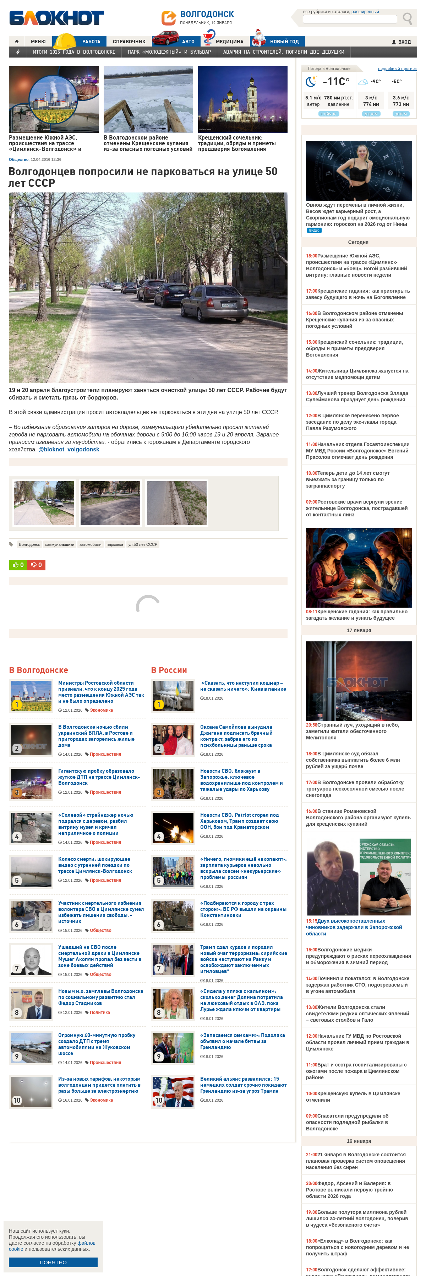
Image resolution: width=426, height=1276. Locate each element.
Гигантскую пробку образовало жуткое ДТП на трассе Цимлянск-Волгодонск (99, 777)
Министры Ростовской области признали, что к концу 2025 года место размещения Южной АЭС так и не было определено (101, 692)
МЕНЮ (38, 41)
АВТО (173, 41)
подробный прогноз (397, 68)
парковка (115, 544)
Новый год (274, 41)
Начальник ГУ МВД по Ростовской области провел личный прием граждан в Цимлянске (357, 1042)
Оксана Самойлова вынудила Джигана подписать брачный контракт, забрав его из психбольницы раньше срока (236, 736)
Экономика (101, 710)
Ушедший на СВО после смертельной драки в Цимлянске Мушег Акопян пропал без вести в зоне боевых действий (99, 956)
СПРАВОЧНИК (129, 41)
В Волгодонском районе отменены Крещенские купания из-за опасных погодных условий (354, 319)
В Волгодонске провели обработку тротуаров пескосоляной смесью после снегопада (355, 789)
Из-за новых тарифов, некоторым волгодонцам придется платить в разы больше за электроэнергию (99, 1085)
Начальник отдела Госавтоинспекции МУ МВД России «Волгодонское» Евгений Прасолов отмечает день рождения (358, 450)
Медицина (223, 40)
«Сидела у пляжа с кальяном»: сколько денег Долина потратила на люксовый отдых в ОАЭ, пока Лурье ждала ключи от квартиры (241, 1000)
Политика (100, 1012)
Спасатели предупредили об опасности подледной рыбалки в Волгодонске (347, 1122)
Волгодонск (29, 544)
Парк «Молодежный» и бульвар (169, 52)
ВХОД (401, 42)
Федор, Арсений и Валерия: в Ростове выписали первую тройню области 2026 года (349, 1189)
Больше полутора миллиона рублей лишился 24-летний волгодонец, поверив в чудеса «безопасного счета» (357, 1218)
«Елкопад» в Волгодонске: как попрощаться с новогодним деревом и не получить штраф (357, 1247)
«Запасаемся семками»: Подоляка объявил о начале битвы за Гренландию (242, 1041)
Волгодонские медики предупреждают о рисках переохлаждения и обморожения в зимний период (358, 956)
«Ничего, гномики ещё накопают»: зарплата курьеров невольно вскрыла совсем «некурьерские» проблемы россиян (243, 868)
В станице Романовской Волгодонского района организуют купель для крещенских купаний (358, 817)
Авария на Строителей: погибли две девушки (283, 52)
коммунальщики (59, 544)
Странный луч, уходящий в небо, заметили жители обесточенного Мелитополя (352, 731)
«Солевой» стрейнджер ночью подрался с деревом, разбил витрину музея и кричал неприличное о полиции (95, 824)
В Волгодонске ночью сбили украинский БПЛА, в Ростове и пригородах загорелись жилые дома (96, 736)
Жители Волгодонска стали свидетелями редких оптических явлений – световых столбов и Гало (357, 1013)
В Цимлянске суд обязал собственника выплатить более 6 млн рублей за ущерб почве (353, 760)
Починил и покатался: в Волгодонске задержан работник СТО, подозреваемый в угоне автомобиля (357, 985)
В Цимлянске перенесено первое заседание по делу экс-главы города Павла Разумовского (352, 422)
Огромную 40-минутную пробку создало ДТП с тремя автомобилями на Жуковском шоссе (96, 1044)
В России (169, 670)
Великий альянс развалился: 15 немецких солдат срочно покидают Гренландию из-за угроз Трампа (243, 1085)
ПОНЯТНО (53, 1262)
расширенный (365, 11)
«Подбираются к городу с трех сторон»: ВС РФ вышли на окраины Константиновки (243, 909)
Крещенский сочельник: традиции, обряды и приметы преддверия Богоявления (354, 348)
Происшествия (105, 754)
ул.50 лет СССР (143, 544)
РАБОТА (76, 41)
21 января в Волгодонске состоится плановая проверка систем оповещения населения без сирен (356, 1161)
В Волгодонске (38, 670)
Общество (18, 159)
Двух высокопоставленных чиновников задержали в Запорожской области (354, 927)
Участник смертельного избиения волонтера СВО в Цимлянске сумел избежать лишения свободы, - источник (101, 912)
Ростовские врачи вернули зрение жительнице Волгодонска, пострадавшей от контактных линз (357, 508)
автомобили (90, 544)
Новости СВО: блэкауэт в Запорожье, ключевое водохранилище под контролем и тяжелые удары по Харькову (241, 780)
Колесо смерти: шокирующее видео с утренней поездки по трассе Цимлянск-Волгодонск (95, 865)
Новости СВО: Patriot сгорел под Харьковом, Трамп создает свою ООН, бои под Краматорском (239, 821)
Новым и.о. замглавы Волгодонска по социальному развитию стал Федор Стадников (100, 997)
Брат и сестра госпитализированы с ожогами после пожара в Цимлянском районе (356, 1071)
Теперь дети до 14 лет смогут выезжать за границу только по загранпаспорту (348, 479)
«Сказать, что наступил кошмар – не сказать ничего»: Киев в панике (243, 686)
